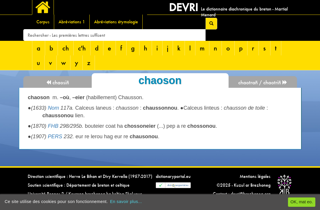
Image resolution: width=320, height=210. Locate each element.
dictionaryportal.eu (173, 176)
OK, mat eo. (302, 202)
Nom (53, 108)
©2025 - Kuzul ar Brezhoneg (244, 185)
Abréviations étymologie (116, 21)
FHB (53, 126)
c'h (82, 48)
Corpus (42, 21)
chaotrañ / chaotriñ (262, 82)
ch (65, 48)
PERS (55, 136)
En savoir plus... (126, 201)
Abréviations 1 (72, 21)
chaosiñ (57, 82)
